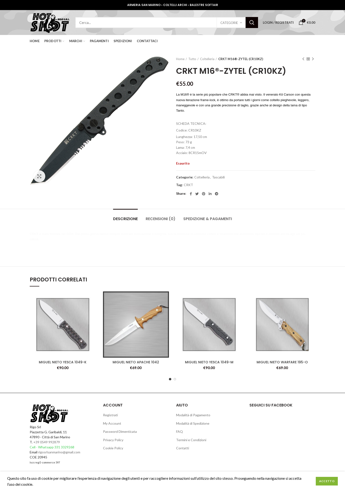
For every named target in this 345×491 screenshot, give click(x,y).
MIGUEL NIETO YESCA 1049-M (209, 362)
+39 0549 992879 (46, 442)
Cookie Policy (113, 448)
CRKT (188, 185)
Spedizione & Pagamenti (207, 219)
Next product (312, 59)
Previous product (303, 59)
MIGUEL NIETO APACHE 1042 (136, 362)
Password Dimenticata (120, 431)
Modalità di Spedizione (192, 423)
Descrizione (125, 219)
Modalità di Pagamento (193, 415)
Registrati (110, 415)
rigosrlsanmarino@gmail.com (59, 452)
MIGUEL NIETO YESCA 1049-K (62, 362)
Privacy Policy (113, 440)
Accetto (326, 481)
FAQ (179, 431)
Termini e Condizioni (191, 440)
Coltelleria (207, 59)
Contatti (182, 448)
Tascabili (218, 177)
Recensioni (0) (160, 219)
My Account (112, 423)
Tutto (192, 59)
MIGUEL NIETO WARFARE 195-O (282, 362)
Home (180, 59)
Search (252, 22)
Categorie (229, 23)
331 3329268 (64, 447)
